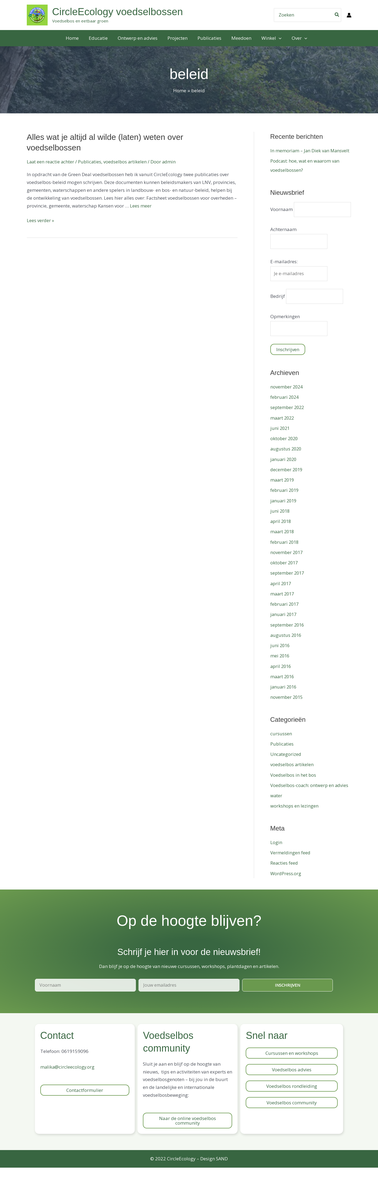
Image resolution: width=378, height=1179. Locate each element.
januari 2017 (284, 626)
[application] (277, 38)
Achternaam (283, 239)
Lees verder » (40, 220)
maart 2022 (282, 429)
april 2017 (281, 595)
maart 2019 (282, 491)
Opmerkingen (285, 327)
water (276, 807)
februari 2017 (285, 615)
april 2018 (281, 532)
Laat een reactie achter (51, 162)
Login (276, 854)
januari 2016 (284, 698)
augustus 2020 (286, 460)
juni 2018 (280, 522)
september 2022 (287, 419)
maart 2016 (282, 688)
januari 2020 (284, 470)
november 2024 (287, 398)
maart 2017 (282, 605)
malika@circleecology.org (68, 1078)
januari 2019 (284, 512)
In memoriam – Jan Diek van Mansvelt (310, 150)
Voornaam (281, 206)
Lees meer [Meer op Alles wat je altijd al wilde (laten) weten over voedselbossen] (141, 206)
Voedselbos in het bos (293, 786)
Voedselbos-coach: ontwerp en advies (310, 796)
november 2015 (287, 708)
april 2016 (281, 677)
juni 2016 (280, 657)
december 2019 (287, 481)
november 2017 (287, 564)
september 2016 (287, 636)
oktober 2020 (284, 450)
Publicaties (91, 162)
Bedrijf (277, 307)
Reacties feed (284, 874)
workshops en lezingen (294, 817)
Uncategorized (286, 765)
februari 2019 (285, 501)
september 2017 (287, 584)
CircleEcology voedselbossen (117, 11)
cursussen (281, 745)
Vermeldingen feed (290, 864)
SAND (222, 1170)
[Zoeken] (337, 15)
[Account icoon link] (349, 15)
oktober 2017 (284, 574)
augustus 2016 (286, 646)
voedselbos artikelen (127, 162)
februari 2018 (285, 553)
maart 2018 (282, 543)
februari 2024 (285, 408)
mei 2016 (280, 667)
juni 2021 (280, 439)
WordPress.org (286, 885)
